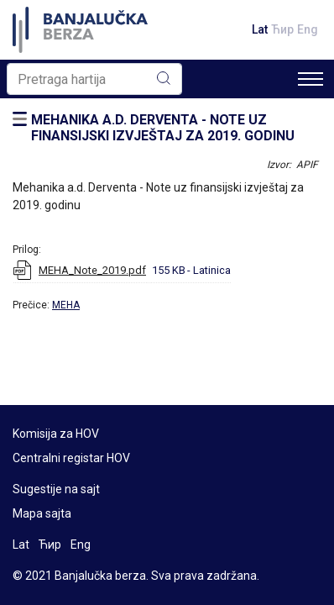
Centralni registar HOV (71, 458)
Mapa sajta (42, 513)
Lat (260, 29)
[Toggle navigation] (310, 79)
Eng (307, 29)
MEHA (66, 305)
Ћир (282, 29)
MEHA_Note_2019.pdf (92, 270)
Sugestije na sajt (56, 489)
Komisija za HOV (56, 433)
